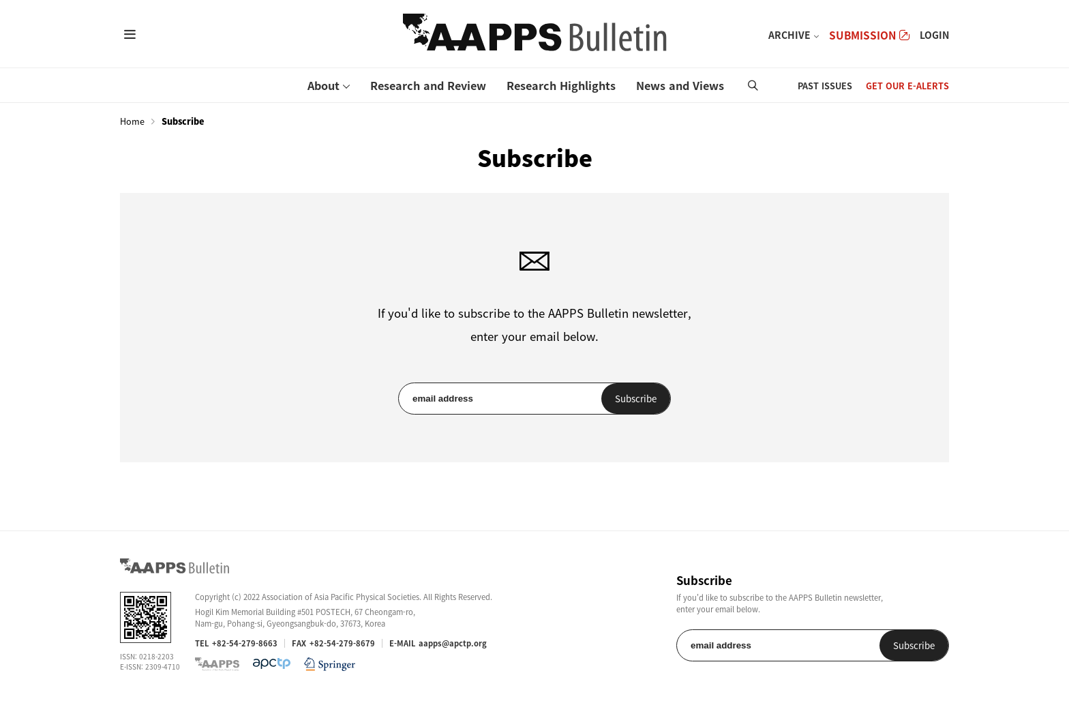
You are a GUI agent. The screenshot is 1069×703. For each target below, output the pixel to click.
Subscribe (636, 398)
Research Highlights (561, 85)
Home (132, 121)
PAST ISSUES (825, 85)
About (323, 85)
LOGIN (934, 35)
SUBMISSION (869, 35)
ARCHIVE (789, 35)
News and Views (680, 85)
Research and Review (428, 85)
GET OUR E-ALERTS (907, 85)
